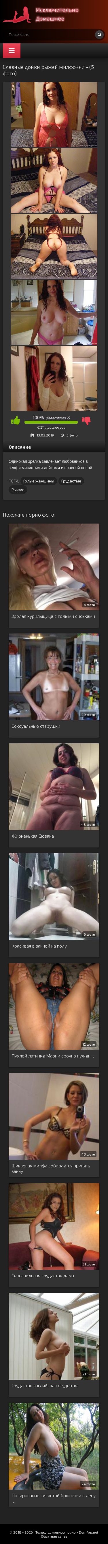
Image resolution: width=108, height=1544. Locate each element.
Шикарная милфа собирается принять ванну (51, 1168)
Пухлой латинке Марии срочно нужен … (53, 1055)
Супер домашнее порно (46, 14)
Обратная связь (54, 1536)
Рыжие (18, 489)
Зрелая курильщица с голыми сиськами (53, 616)
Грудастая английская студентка (45, 1385)
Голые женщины (38, 480)
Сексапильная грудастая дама (43, 1275)
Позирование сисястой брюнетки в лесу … (54, 1498)
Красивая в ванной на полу (39, 945)
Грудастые (71, 480)
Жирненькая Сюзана (33, 836)
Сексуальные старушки (36, 726)
